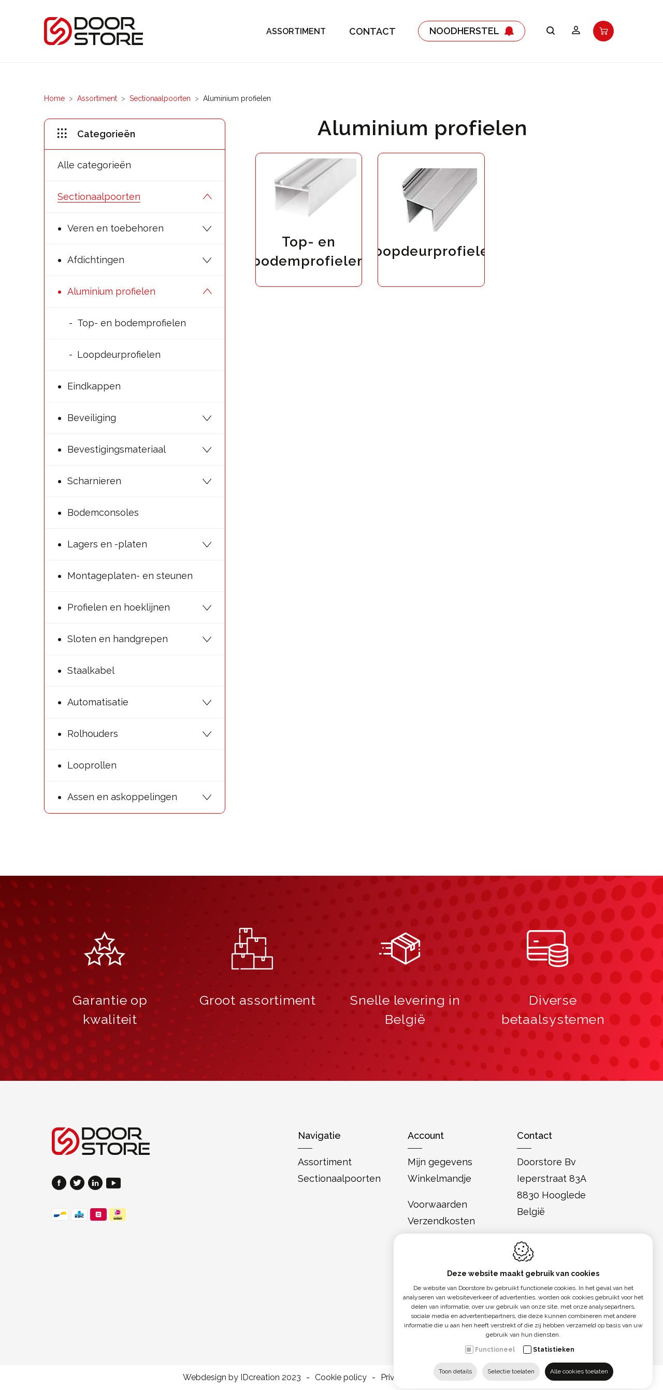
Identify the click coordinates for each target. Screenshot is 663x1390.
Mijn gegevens (440, 1161)
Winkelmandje (439, 1178)
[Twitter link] (79, 1184)
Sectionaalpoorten (160, 98)
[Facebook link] (61, 1184)
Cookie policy (341, 1377)
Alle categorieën (94, 165)
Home (54, 98)
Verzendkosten (441, 1220)
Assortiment (296, 31)
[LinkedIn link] (97, 1184)
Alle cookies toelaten (579, 1362)
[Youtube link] (113, 1184)
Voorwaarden (437, 1204)
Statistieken (553, 1340)
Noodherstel (471, 31)
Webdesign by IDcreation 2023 (242, 1377)
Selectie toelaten (511, 1362)
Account (426, 1135)
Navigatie (319, 1135)
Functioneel (495, 1340)
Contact (372, 31)
